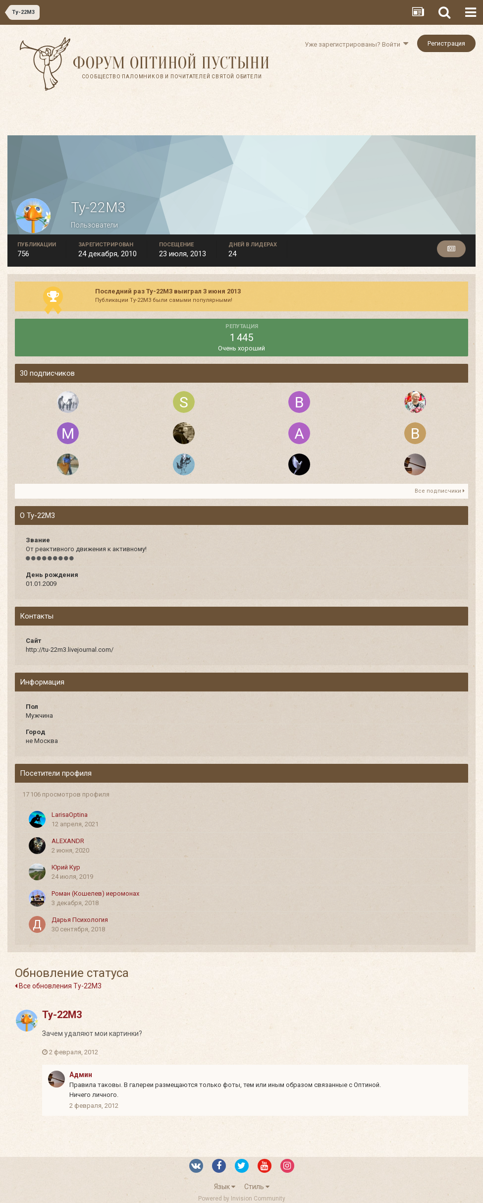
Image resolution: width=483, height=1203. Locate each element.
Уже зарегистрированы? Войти (356, 44)
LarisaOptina (70, 814)
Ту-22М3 (62, 1015)
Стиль (256, 1187)
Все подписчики (440, 491)
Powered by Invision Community (241, 1198)
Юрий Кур (66, 867)
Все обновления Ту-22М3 (58, 986)
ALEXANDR (68, 841)
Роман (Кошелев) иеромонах (95, 893)
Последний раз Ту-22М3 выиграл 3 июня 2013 (168, 291)
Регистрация (446, 43)
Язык (224, 1187)
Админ (80, 1075)
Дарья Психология (80, 919)
